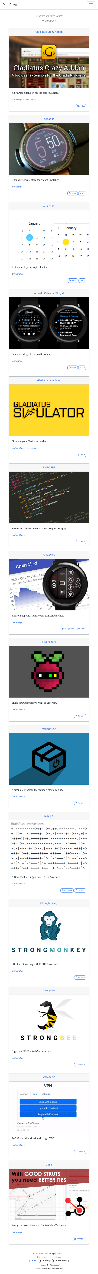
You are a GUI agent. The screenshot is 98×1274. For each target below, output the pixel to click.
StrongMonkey (49, 903)
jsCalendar (49, 206)
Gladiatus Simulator (49, 380)
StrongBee (49, 990)
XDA (82, 193)
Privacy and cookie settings (48, 1257)
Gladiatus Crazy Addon (49, 31)
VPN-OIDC (49, 1077)
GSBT (49, 1164)
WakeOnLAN (48, 728)
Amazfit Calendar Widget (49, 293)
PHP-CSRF (49, 467)
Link (82, 280)
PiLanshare (49, 641)
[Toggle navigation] (90, 4)
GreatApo (18, 99)
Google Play (68, 629)
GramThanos (30, 99)
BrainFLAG (49, 816)
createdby (49, 1265)
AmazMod (49, 554)
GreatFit (49, 118)
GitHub (81, 106)
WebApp (67, 890)
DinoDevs (10, 5)
